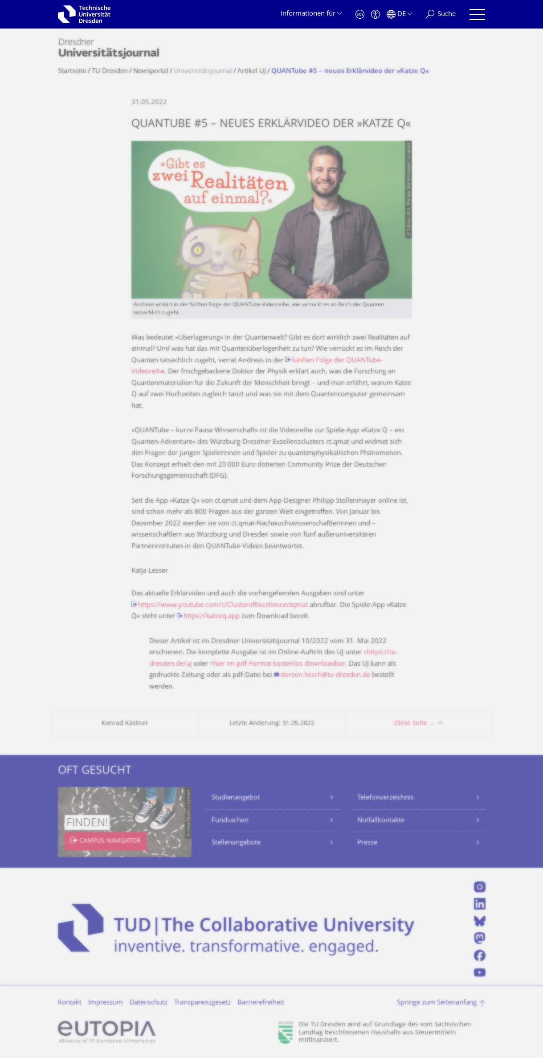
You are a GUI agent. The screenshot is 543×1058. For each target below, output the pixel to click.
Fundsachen (230, 820)
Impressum (105, 1003)
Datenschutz (148, 1003)
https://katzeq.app (212, 616)
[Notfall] (360, 14)
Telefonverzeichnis (385, 798)
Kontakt (70, 1003)
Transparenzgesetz (202, 1003)
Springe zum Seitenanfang (437, 1003)
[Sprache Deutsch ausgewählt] (399, 14)
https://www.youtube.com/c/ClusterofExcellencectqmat (223, 605)
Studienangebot (236, 798)
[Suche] (440, 14)
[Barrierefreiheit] (375, 14)
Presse (367, 843)
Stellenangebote (236, 843)
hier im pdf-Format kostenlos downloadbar (279, 664)
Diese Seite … (414, 723)
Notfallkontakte (380, 820)
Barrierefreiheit (260, 1003)
